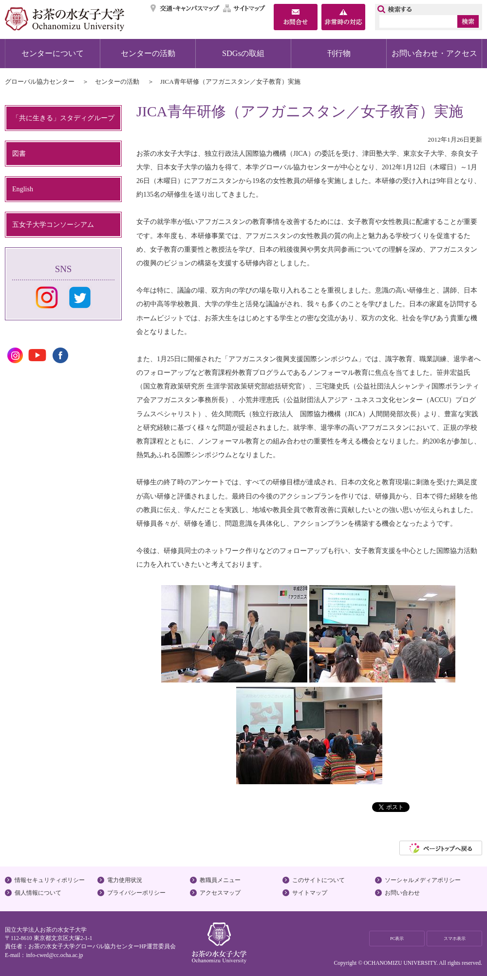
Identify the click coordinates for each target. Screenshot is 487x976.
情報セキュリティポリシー (50, 880)
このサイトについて (318, 880)
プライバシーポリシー (136, 893)
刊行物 (339, 53)
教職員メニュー (220, 880)
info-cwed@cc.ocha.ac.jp (54, 955)
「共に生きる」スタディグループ (63, 118)
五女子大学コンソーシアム (53, 224)
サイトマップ (244, 8)
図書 (19, 153)
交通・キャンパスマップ (185, 8)
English (22, 189)
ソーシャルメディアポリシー (423, 880)
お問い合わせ (402, 893)
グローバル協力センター (40, 81)
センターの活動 (148, 53)
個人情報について (38, 893)
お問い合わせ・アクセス (434, 53)
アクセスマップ (220, 893)
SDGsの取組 (243, 53)
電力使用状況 (124, 880)
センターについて (52, 53)
